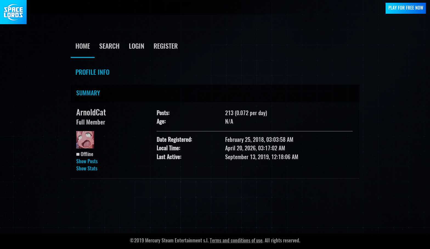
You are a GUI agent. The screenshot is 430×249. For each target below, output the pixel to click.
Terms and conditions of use (236, 241)
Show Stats (86, 169)
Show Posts (87, 161)
